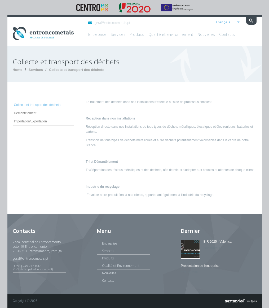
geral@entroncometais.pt (109, 22)
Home (18, 70)
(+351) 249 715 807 (39, 267)
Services (35, 70)
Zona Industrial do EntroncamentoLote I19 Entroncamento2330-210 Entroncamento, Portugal (38, 246)
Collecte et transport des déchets (76, 70)
